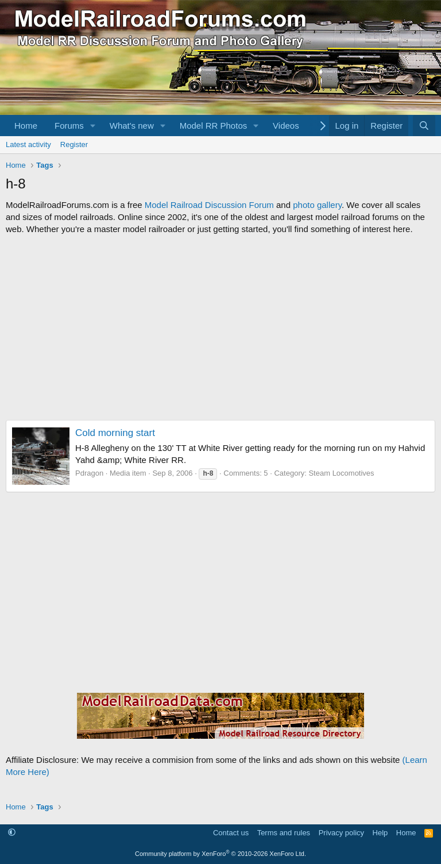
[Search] (424, 125)
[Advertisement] (220, 327)
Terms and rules (283, 832)
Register (74, 144)
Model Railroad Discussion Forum (209, 205)
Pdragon (89, 473)
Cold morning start (115, 432)
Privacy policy (341, 832)
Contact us (231, 832)
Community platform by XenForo (220, 853)
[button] (93, 125)
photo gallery (317, 205)
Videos (286, 125)
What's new (132, 125)
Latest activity (28, 144)
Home (25, 125)
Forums (69, 125)
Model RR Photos (213, 125)
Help (380, 832)
